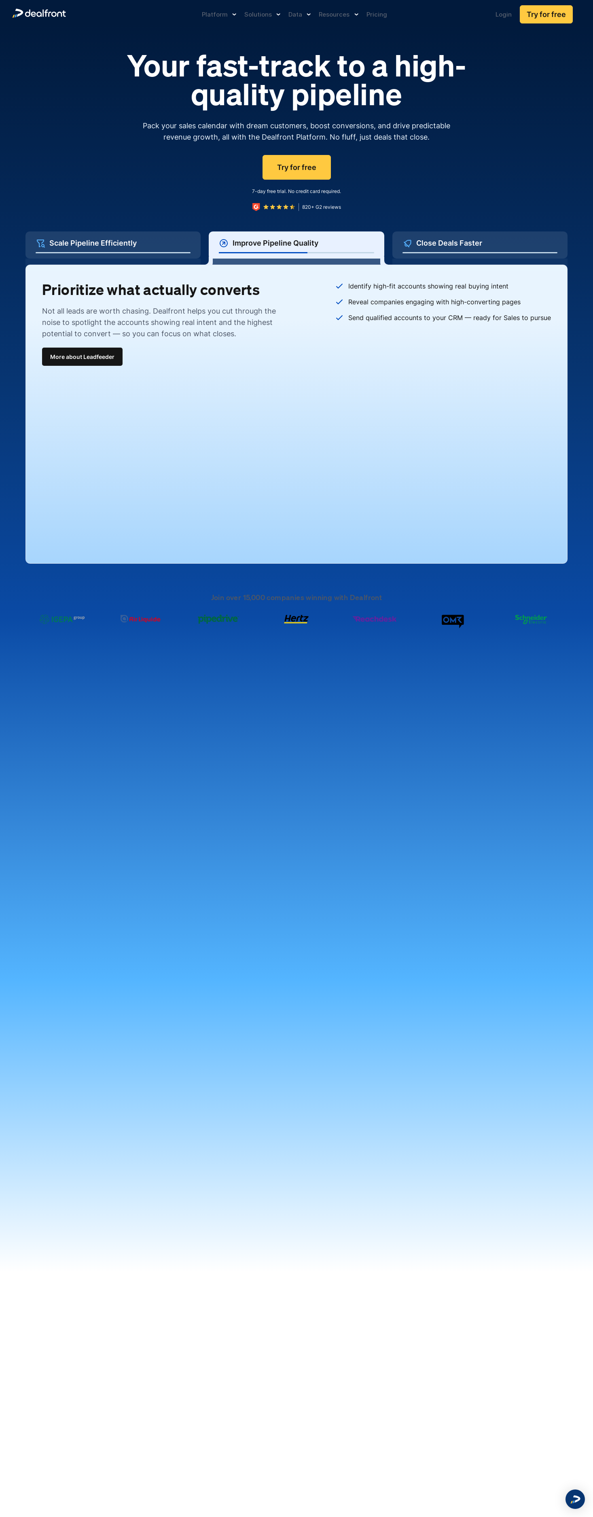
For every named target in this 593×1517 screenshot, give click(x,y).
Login (504, 14)
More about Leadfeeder (82, 356)
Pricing (376, 14)
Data (299, 14)
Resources (338, 14)
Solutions (262, 14)
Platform (219, 14)
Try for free (546, 14)
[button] (575, 1499)
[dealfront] (39, 14)
